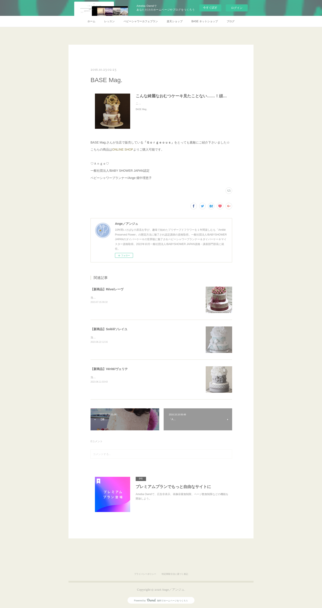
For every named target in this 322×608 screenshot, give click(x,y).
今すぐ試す (210, 7)
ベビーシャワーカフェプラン (141, 21)
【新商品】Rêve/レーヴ (107, 289)
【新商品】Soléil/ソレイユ (109, 329)
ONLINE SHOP (122, 149)
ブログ (231, 21)
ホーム (91, 21)
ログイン (236, 7)
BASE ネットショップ (204, 21)
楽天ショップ (175, 21)
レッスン (109, 21)
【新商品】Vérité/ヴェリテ (109, 369)
